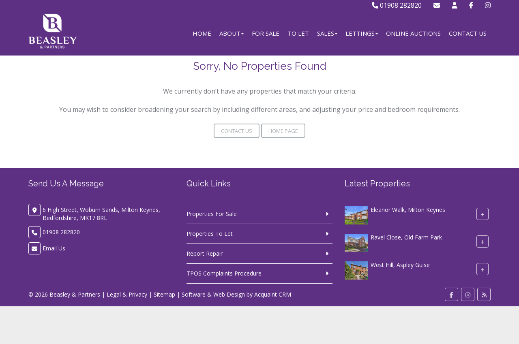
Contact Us (468, 33)
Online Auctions (413, 33)
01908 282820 (397, 5)
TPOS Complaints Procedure (224, 273)
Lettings (361, 33)
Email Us (54, 248)
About (231, 33)
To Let (298, 33)
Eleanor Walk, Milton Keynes (408, 210)
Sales (327, 33)
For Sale (265, 33)
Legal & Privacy (127, 294)
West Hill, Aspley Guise (400, 265)
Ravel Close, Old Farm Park (406, 237)
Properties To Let (210, 233)
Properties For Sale (212, 214)
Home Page (283, 131)
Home (202, 33)
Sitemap (164, 294)
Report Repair (205, 253)
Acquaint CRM (272, 294)
